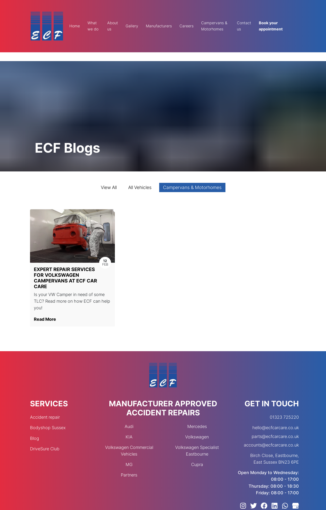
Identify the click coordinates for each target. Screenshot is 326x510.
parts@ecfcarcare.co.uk (275, 436)
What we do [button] (92, 25)
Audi (129, 426)
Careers (186, 26)
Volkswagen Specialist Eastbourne (197, 451)
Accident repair (45, 417)
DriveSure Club (44, 448)
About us (112, 25)
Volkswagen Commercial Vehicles (129, 451)
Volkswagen (197, 436)
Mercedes (197, 426)
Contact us (244, 25)
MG (129, 464)
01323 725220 (284, 417)
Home (74, 26)
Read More (45, 319)
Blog (34, 438)
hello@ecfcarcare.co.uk (275, 427)
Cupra (197, 464)
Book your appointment (271, 25)
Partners (129, 474)
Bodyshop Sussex (48, 427)
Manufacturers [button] (159, 26)
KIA (129, 436)
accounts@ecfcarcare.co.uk (271, 444)
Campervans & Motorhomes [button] (214, 25)
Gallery (132, 26)
